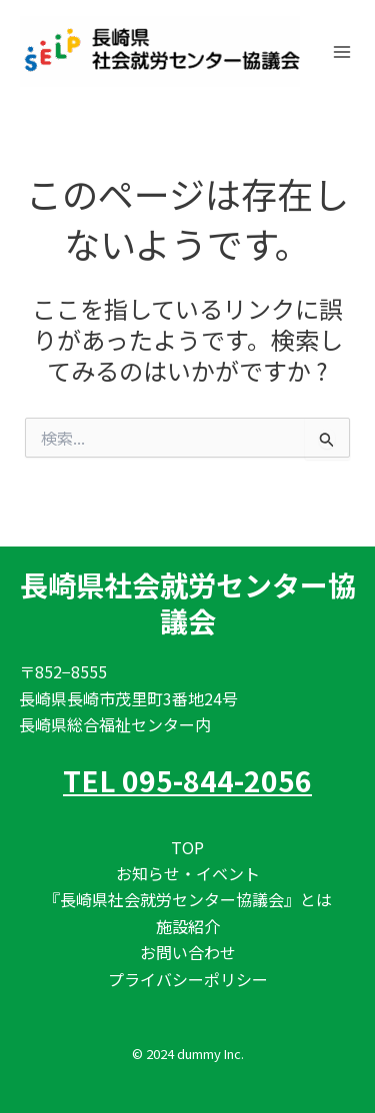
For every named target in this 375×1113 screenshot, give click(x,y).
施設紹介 (188, 926)
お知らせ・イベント (188, 873)
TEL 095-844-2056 (187, 780)
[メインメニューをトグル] (342, 52)
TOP (187, 847)
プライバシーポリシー (188, 979)
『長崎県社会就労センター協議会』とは (188, 899)
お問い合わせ (188, 952)
